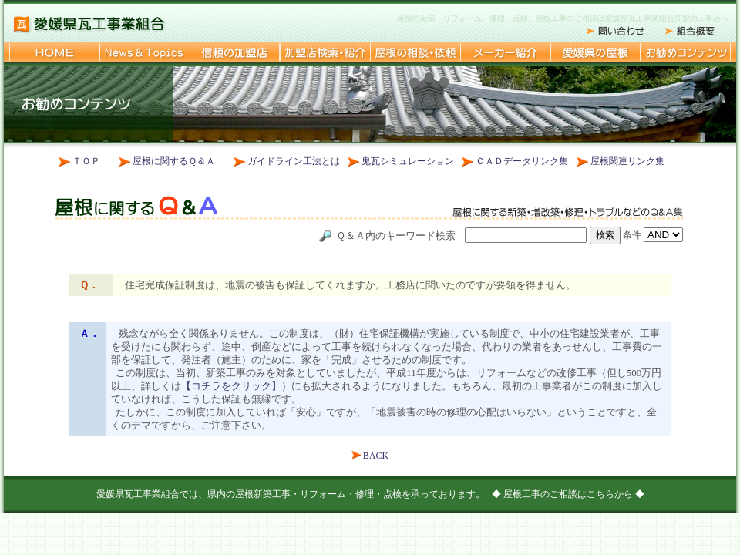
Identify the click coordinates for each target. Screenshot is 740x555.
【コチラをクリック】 (231, 386)
